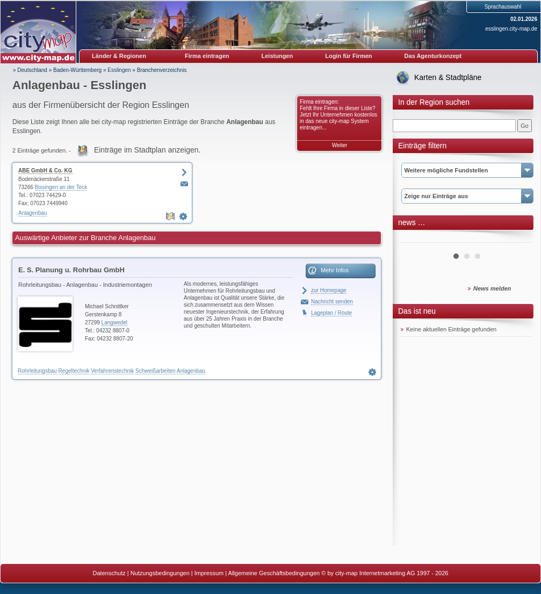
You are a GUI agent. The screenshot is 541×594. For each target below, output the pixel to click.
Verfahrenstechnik (112, 371)
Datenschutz (109, 573)
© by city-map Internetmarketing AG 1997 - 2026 (384, 573)
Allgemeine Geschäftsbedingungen (274, 573)
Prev (414, 238)
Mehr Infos (335, 270)
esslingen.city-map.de (511, 29)
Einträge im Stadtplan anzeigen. (147, 150)
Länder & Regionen (119, 56)
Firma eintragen (207, 56)
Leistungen (277, 56)
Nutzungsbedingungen (160, 573)
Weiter (340, 145)
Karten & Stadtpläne (447, 77)
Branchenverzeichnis (162, 70)
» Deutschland (30, 70)
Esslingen (119, 70)
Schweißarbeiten (155, 371)
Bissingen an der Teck (61, 187)
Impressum (208, 573)
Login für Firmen (348, 56)
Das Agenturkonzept (433, 56)
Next (518, 238)
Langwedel (114, 322)
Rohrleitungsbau (37, 371)
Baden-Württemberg (77, 70)
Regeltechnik (74, 371)
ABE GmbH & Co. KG (45, 170)
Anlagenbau (32, 213)
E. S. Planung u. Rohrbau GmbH (71, 270)
